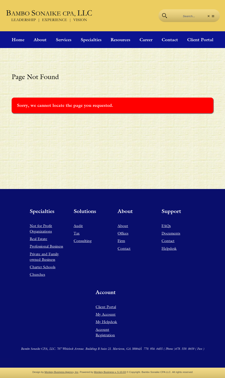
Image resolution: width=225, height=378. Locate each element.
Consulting (83, 241)
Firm (121, 241)
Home (18, 40)
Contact (170, 40)
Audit (78, 226)
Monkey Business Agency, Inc (61, 372)
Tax (77, 233)
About (40, 40)
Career (146, 40)
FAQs (166, 226)
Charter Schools (42, 267)
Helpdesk (169, 248)
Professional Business (46, 246)
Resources (120, 40)
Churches (37, 274)
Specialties (91, 40)
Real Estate (38, 239)
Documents (170, 233)
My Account (106, 314)
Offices (123, 233)
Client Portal (200, 40)
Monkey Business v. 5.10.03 (110, 372)
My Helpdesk (106, 322)
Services (63, 40)
